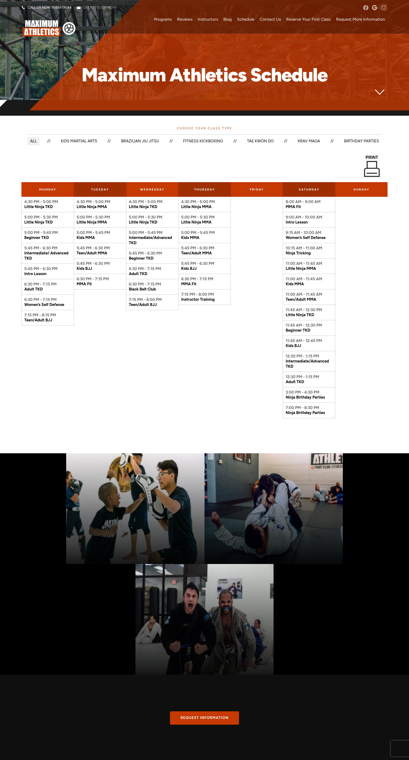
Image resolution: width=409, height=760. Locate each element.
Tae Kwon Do (260, 141)
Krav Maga (309, 141)
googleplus (374, 8)
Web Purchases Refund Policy (165, 751)
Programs (163, 19)
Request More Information (360, 19)
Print (372, 166)
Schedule (245, 19)
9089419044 (61, 8)
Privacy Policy (133, 751)
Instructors (208, 19)
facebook (365, 8)
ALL (33, 141)
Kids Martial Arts (78, 141)
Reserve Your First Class (308, 19)
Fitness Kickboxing (203, 141)
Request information (204, 605)
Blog (227, 19)
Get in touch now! (100, 8)
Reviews (184, 19)
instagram (383, 8)
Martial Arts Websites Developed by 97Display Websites (85, 751)
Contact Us (270, 19)
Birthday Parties (361, 141)
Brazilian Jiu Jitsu (140, 141)
